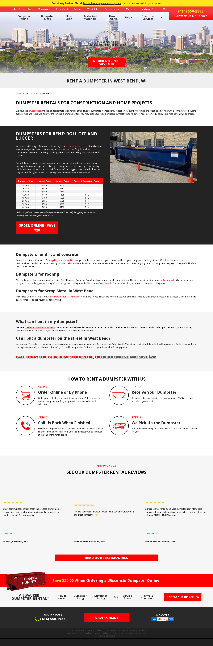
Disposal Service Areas (27, 93)
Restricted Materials (90, 17)
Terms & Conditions (148, 588)
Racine (77, 9)
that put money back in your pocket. (106, 3)
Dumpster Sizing (80, 588)
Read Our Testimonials (106, 549)
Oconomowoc (112, 9)
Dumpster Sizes (47, 17)
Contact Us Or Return (183, 588)
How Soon (69, 17)
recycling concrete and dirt (61, 260)
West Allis (93, 9)
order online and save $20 (128, 356)
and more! (147, 9)
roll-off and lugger (80, 146)
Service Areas (127, 588)
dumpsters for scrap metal (65, 296)
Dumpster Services (152, 17)
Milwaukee (44, 9)
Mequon (130, 9)
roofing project (167, 280)
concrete (184, 260)
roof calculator (103, 283)
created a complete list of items (40, 327)
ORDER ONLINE (106, 609)
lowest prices (35, 110)
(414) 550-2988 (50, 610)
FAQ (127, 17)
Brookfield (62, 9)
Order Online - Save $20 (106, 62)
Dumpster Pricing (23, 17)
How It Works (113, 17)
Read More (9, 524)
